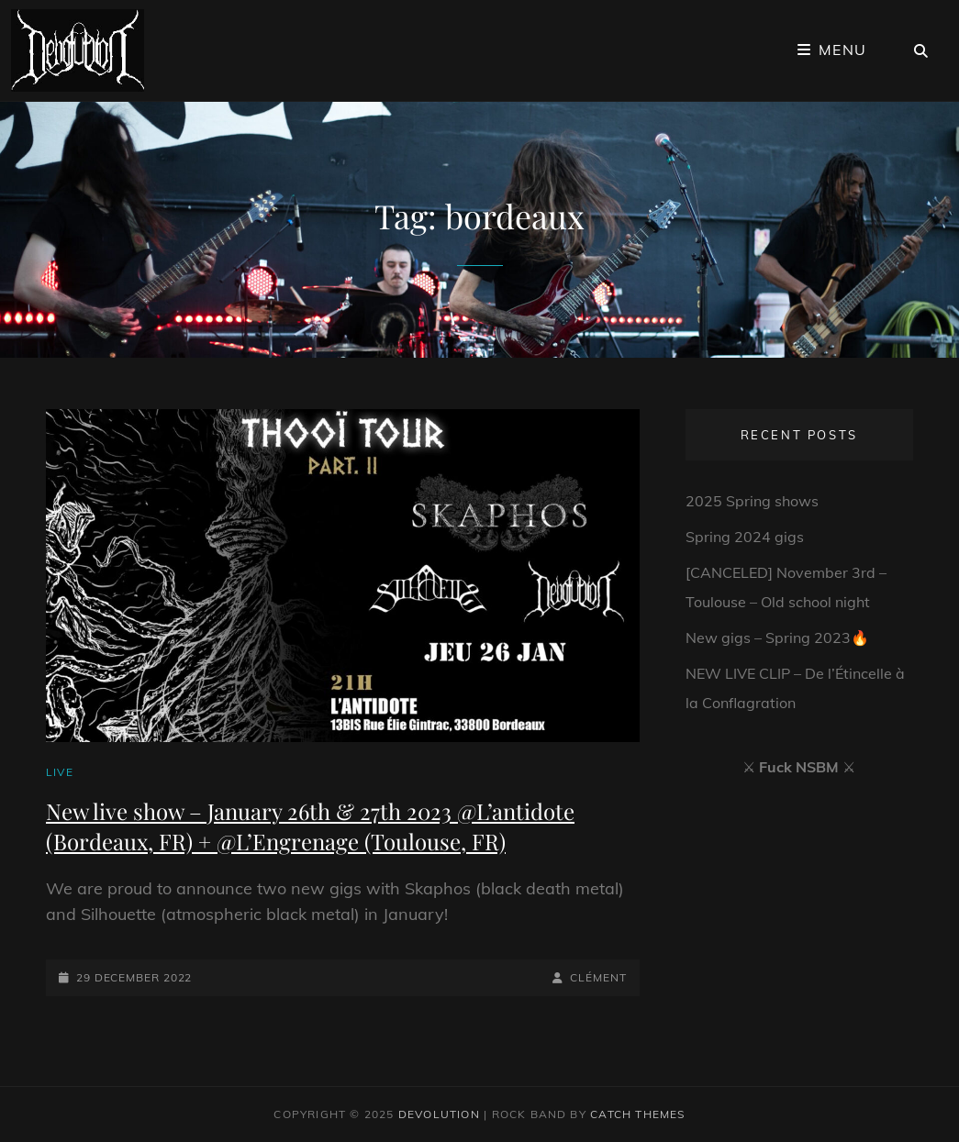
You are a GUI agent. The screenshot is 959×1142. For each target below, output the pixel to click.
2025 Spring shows (752, 501)
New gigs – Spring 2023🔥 (777, 637)
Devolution (439, 1114)
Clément (598, 977)
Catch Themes (637, 1114)
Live (59, 772)
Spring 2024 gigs (745, 536)
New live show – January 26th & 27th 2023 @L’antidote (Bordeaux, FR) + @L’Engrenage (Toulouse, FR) (310, 826)
